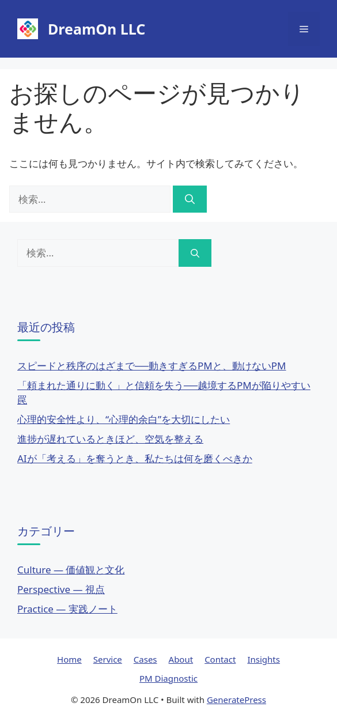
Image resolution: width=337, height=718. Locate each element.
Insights (263, 659)
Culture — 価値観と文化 (70, 569)
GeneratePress (236, 699)
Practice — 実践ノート (67, 608)
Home (69, 659)
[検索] (190, 199)
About (181, 659)
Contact (220, 659)
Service (107, 659)
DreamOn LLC (96, 29)
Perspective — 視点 (61, 589)
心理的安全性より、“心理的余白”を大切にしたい (123, 419)
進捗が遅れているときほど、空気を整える (110, 438)
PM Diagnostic (168, 678)
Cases (145, 659)
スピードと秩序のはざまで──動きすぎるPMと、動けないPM (151, 365)
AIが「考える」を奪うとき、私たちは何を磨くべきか (134, 458)
